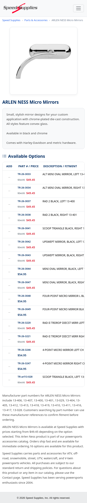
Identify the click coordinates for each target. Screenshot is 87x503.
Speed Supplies (11, 20)
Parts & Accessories (35, 20)
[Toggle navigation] (78, 8)
